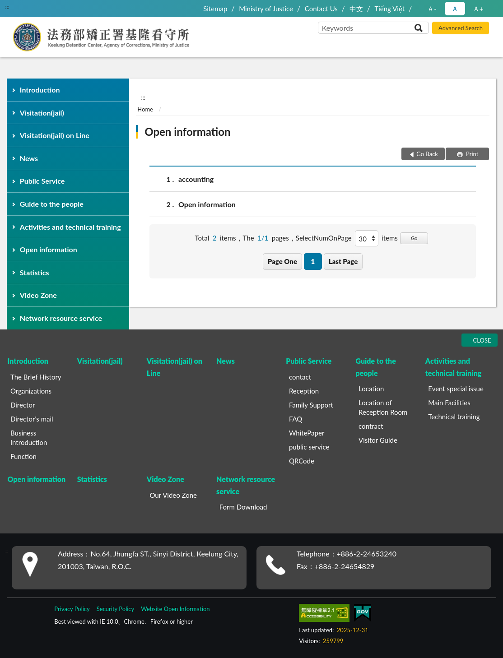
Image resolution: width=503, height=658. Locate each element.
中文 (356, 9)
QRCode (301, 461)
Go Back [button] (427, 154)
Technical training (454, 416)
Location (371, 389)
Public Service (42, 180)
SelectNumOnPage (324, 238)
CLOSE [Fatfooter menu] (482, 340)
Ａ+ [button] (478, 9)
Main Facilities (449, 403)
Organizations (30, 391)
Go (414, 238)
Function (23, 456)
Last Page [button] (343, 261)
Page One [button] (282, 261)
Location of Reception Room (383, 407)
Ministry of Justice (266, 9)
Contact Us (321, 9)
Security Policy (116, 608)
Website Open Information (175, 608)
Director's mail (31, 419)
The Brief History (35, 377)
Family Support (311, 405)
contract (371, 426)
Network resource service (61, 318)
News (29, 158)
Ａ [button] (455, 9)
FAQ (296, 419)
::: (7, 6)
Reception (304, 391)
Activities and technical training (70, 226)
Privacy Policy (71, 608)
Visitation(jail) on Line (54, 135)
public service (309, 447)
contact (300, 377)
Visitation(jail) (42, 112)
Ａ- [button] (432, 9)
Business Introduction (28, 437)
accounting (196, 179)
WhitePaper (306, 433)
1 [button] (313, 261)
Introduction (40, 89)
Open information (48, 249)
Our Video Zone (173, 495)
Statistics (34, 272)
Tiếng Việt (389, 9)
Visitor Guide (378, 440)
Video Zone (38, 295)
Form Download (243, 507)
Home (145, 109)
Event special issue (456, 389)
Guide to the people (52, 203)
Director (22, 405)
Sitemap (215, 9)
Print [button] (472, 154)
